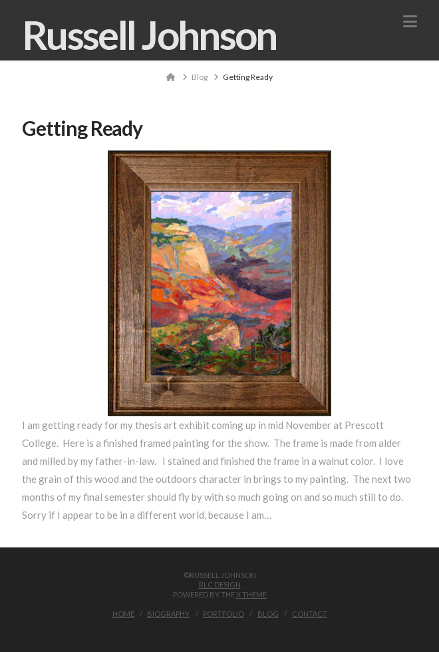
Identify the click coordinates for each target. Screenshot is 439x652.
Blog (268, 613)
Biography (168, 613)
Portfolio (223, 613)
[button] (410, 21)
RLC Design (220, 584)
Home (123, 613)
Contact (309, 613)
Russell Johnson (149, 35)
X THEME (251, 594)
